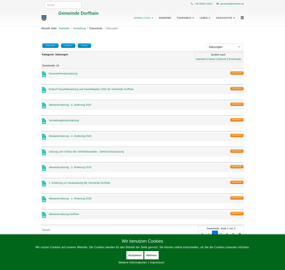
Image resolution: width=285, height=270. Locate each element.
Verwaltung (142, 17)
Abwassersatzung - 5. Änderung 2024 (70, 104)
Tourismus (184, 17)
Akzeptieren (135, 255)
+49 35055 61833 (203, 3)
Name (211, 59)
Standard (201, 59)
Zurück (46, 229)
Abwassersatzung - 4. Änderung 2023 (70, 136)
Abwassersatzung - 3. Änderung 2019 (70, 167)
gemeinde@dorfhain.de (232, 3)
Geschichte (224, 17)
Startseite (64, 28)
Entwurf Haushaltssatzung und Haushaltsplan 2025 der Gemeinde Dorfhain (91, 89)
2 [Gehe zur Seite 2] (221, 234)
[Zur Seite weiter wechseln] (233, 234)
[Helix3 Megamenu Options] (242, 18)
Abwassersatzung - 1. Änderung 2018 (70, 198)
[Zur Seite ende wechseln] (239, 234)
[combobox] (63, 4)
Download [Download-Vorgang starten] (236, 73)
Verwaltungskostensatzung (64, 120)
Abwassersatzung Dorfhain (64, 214)
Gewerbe (165, 17)
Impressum (157, 262)
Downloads (234, 59)
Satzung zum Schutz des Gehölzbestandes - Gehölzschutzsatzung (86, 151)
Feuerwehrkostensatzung (63, 73)
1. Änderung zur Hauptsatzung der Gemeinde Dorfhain (79, 182)
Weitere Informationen (133, 262)
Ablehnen (151, 255)
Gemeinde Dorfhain (78, 13)
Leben (204, 17)
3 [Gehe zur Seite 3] (227, 234)
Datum (221, 59)
